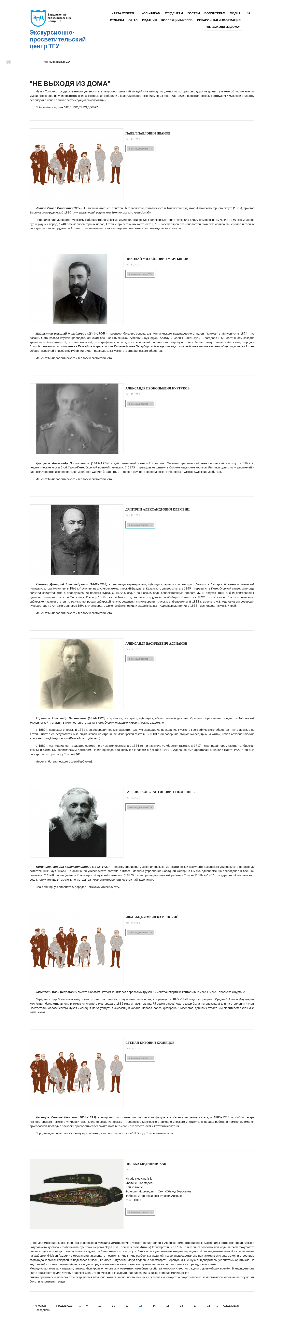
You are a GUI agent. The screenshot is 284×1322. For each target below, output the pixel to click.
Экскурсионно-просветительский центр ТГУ (58, 39)
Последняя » (42, 1310)
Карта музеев (122, 13)
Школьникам (149, 13)
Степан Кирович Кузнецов (149, 1042)
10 (99, 1305)
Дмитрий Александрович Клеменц (157, 509)
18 (208, 1305)
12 (127, 1305)
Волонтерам (214, 13)
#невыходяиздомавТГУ (140, 148)
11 (113, 1305)
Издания (149, 20)
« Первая (40, 1305)
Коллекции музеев (176, 20)
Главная (8, 62)
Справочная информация (219, 20)
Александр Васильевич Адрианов (156, 643)
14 (154, 1305)
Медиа (235, 13)
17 (195, 1305)
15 (167, 1305)
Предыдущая (64, 1305)
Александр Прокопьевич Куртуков (157, 388)
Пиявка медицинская (145, 1163)
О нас (133, 20)
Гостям (194, 13)
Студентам (174, 13)
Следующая (231, 1305)
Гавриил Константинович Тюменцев (159, 792)
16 (181, 1305)
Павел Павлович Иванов (147, 133)
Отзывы (117, 20)
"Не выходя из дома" (223, 26)
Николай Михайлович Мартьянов (156, 258)
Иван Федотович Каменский (151, 917)
